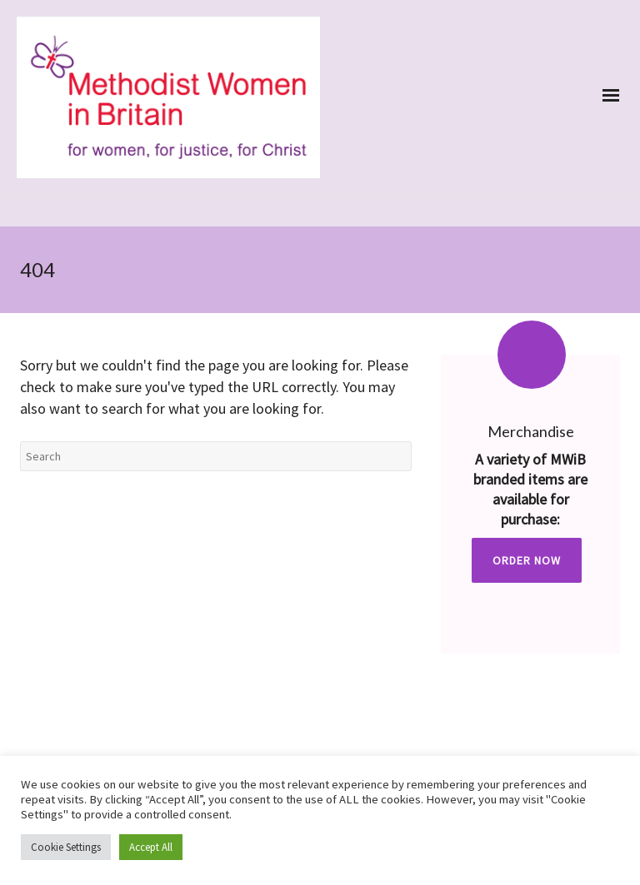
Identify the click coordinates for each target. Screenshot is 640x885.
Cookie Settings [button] (66, 847)
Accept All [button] (150, 847)
